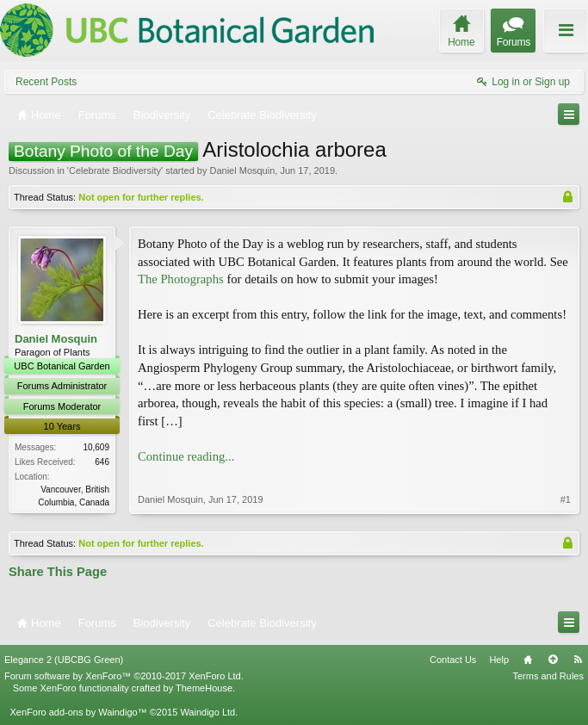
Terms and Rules (548, 676)
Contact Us (453, 659)
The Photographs (181, 279)
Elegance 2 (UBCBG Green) (63, 659)
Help (499, 659)
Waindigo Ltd (207, 712)
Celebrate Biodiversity (115, 170)
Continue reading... (186, 456)
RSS (578, 660)
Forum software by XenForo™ (124, 676)
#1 (565, 499)
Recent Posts (46, 82)
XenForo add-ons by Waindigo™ (77, 712)
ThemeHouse (204, 688)
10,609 (96, 447)
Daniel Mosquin (242, 170)
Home (528, 660)
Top (553, 660)
